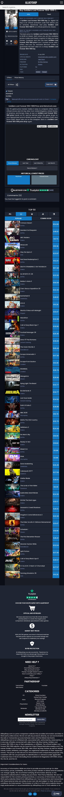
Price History (19, 78)
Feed (49, 14)
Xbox (23, 700)
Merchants (19, 687)
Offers (9, 78)
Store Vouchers (40, 695)
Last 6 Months (38, 163)
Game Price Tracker (40, 697)
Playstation (24, 704)
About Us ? (32, 666)
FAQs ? (32, 676)
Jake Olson (41, 59)
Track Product (32, 168)
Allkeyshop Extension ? (32, 678)
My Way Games (43, 62)
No (35, 794)
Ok (30, 794)
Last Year (25, 163)
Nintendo (24, 708)
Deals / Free (40, 703)
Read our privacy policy (48, 791)
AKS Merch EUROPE (40, 711)
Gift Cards (40, 701)
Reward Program (40, 699)
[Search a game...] (32, 7)
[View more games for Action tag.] (38, 73)
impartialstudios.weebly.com (47, 57)
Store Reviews (40, 705)
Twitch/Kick (19, 685)
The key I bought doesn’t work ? (32, 672)
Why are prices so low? (32, 670)
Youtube (44, 685)
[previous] (7, 28)
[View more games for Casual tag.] (44, 73)
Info (28, 14)
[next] (16, 28)
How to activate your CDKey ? (32, 674)
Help (56, 794)
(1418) (40, 190)
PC (24, 695)
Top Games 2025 (40, 707)
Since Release (12, 163)
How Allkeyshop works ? (32, 668)
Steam (40, 64)
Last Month (51, 163)
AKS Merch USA (40, 709)
